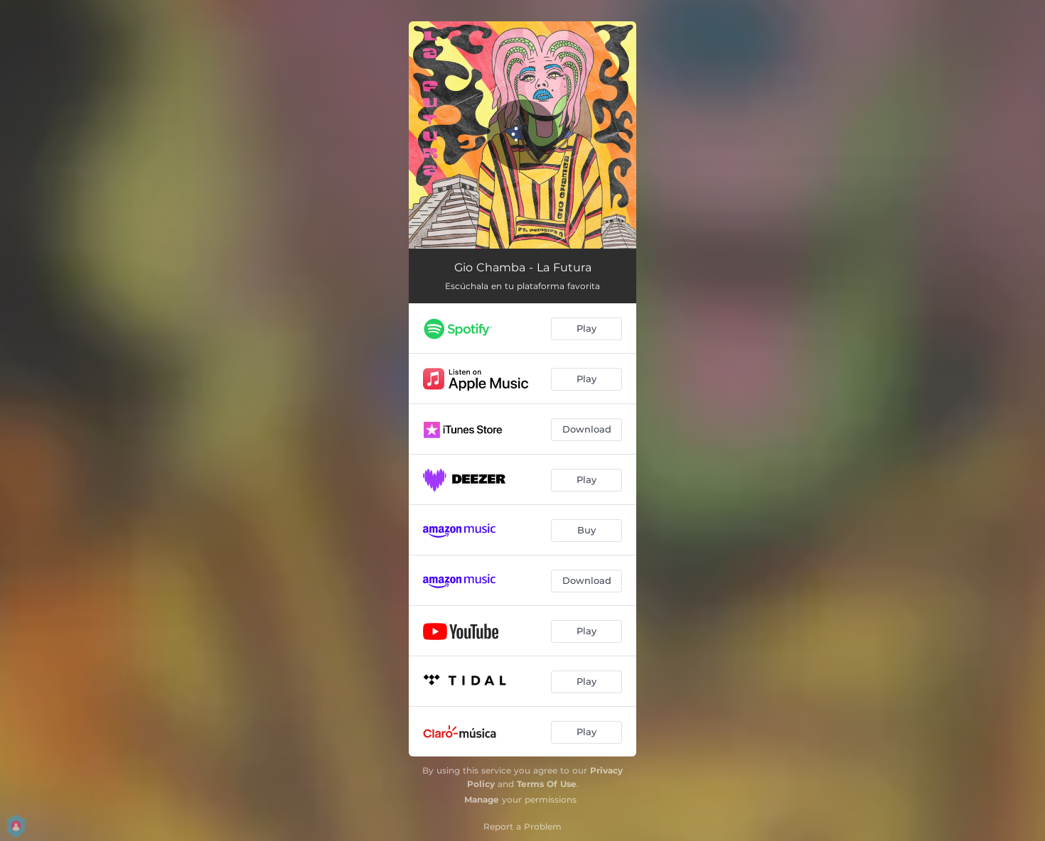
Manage (481, 799)
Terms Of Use (547, 783)
